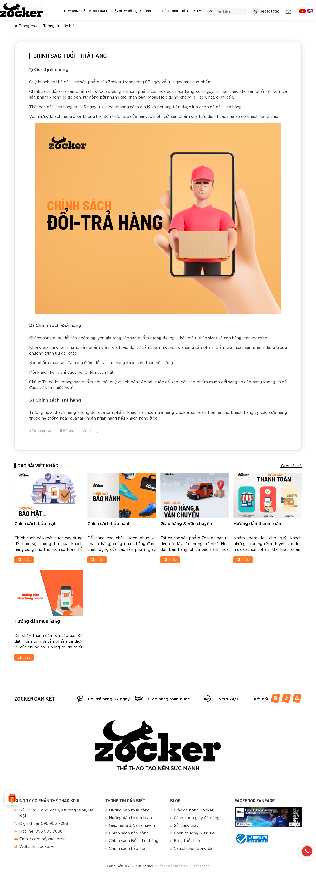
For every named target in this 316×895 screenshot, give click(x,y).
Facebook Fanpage (255, 800)
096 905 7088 (266, 11)
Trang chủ (25, 25)
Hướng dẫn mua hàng (37, 621)
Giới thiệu (180, 11)
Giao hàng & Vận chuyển (186, 523)
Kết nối (261, 698)
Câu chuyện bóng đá (193, 847)
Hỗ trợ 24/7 (227, 698)
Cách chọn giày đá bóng (197, 817)
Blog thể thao (187, 840)
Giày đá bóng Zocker (194, 809)
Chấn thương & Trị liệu (195, 832)
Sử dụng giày (186, 824)
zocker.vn (47, 846)
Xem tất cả (291, 465)
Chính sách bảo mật (35, 523)
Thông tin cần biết (59, 25)
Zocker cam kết (34, 698)
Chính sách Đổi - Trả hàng (133, 840)
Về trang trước (41, 430)
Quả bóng (143, 11)
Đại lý (196, 11)
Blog (175, 800)
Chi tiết (23, 559)
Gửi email (68, 430)
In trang (90, 430)
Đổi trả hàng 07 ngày (109, 698)
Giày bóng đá (74, 11)
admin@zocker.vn (49, 838)
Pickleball (98, 11)
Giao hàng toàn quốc (169, 698)
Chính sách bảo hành (108, 523)
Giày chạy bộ (121, 11)
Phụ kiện (161, 11)
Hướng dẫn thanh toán (257, 523)
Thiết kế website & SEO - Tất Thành (182, 866)
